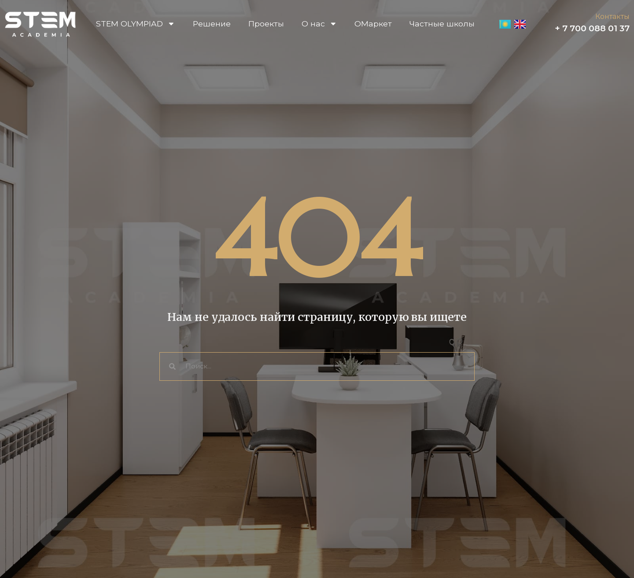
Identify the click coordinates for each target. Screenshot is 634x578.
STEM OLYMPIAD (135, 24)
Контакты (612, 16)
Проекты (266, 23)
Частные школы (442, 23)
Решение (212, 23)
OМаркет (373, 23)
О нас (319, 24)
